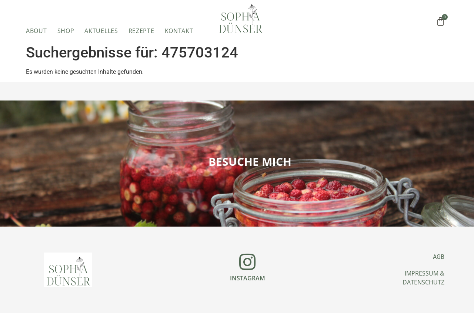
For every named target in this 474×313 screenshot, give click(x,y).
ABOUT (36, 30)
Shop (65, 30)
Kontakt (179, 30)
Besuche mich (249, 161)
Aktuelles (101, 30)
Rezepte (141, 30)
